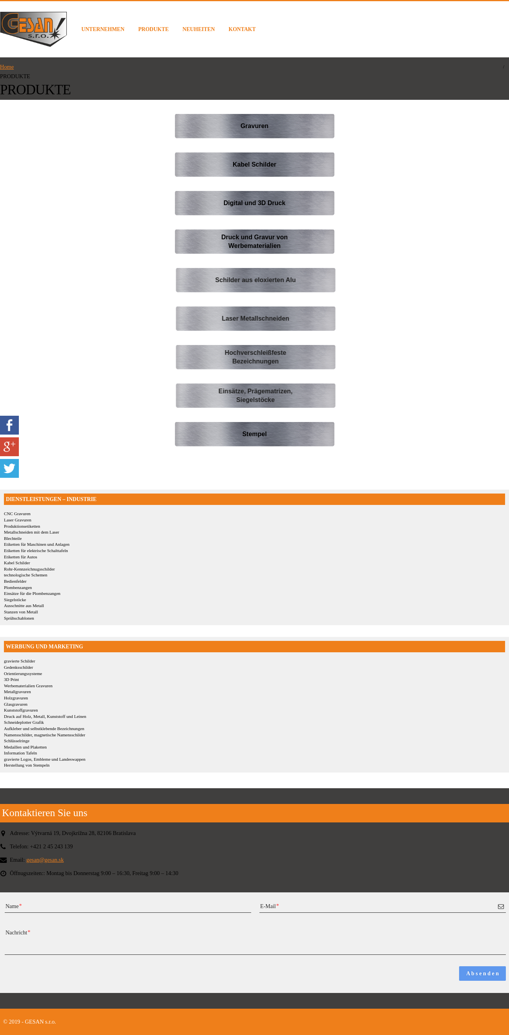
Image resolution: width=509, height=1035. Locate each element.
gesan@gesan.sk (45, 860)
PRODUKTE (153, 29)
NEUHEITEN (198, 29)
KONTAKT (242, 29)
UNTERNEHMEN (103, 29)
